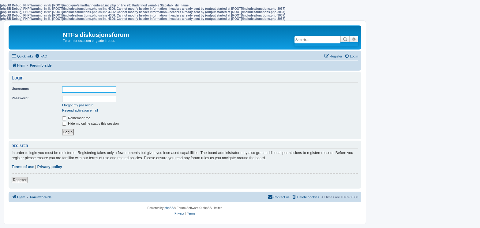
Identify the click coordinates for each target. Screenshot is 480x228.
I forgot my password (77, 105)
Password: (20, 98)
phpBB (169, 208)
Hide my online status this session (90, 123)
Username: (20, 88)
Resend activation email (80, 110)
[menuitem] (41, 56)
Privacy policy (49, 167)
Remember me (76, 118)
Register (20, 180)
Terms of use (23, 167)
